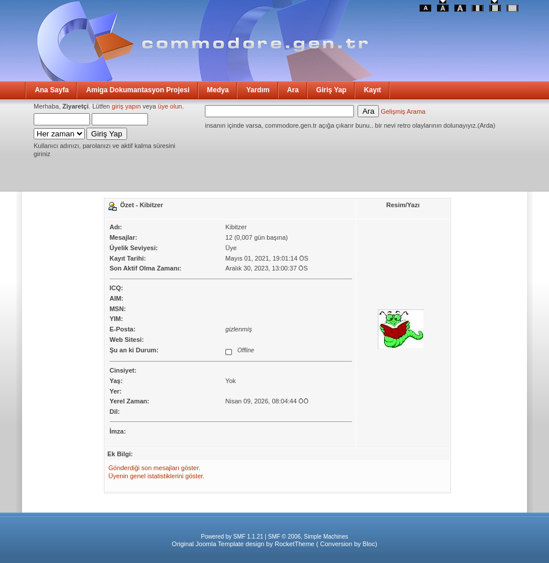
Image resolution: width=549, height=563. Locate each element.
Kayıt (372, 90)
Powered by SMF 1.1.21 (232, 536)
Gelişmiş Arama (403, 111)
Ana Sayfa (51, 90)
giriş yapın (126, 106)
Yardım (257, 90)
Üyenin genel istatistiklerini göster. (157, 475)
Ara (293, 90)
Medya (218, 90)
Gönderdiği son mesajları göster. (154, 467)
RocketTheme (294, 543)
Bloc (369, 543)
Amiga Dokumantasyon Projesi (137, 90)
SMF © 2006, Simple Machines (308, 536)
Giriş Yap (331, 90)
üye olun (170, 106)
